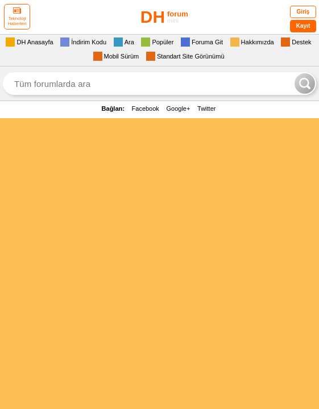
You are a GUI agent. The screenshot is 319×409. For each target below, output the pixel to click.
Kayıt (303, 26)
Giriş (303, 12)
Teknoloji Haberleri (17, 16)
